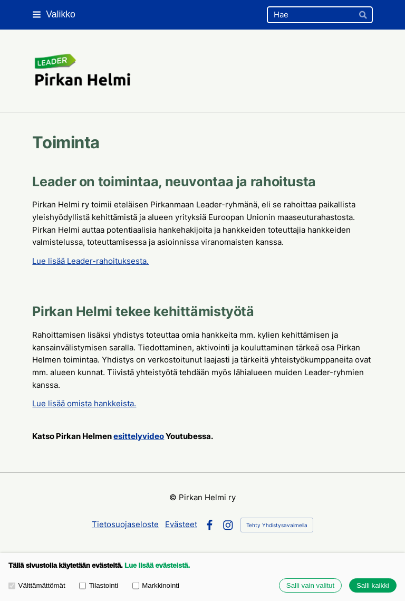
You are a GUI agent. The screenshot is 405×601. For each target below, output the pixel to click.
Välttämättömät (36, 585)
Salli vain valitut (310, 585)
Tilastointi (98, 585)
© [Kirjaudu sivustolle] (174, 497)
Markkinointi (155, 585)
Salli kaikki (372, 585)
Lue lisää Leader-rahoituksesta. (90, 261)
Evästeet (181, 524)
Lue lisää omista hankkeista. (84, 403)
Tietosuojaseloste (125, 524)
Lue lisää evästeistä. (157, 565)
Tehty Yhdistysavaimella (276, 525)
